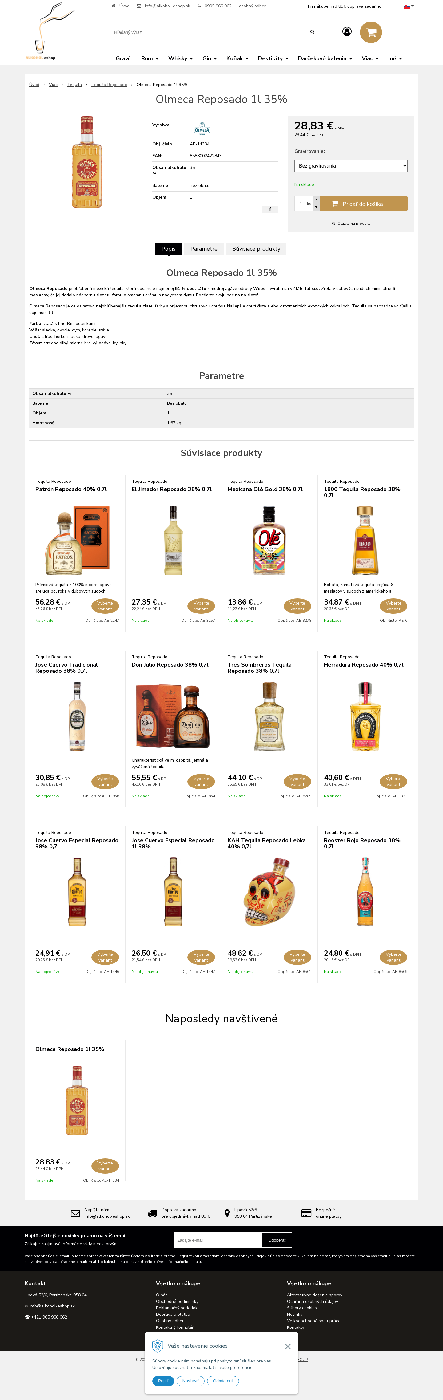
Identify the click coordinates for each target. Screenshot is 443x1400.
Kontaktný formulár (175, 1327)
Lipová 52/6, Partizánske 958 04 (56, 1295)
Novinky (294, 1314)
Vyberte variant (105, 606)
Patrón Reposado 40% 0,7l (71, 489)
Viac (53, 85)
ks (309, 204)
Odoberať (277, 1240)
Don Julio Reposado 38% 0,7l (170, 664)
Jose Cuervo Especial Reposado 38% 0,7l (76, 843)
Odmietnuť (223, 1380)
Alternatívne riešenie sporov (314, 1295)
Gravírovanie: (309, 151)
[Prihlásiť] (347, 32)
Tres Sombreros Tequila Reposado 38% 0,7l (260, 668)
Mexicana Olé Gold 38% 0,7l (265, 489)
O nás (162, 1295)
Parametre (204, 248)
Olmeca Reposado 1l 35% (69, 1049)
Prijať (163, 1380)
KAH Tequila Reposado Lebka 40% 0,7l (267, 843)
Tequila (74, 85)
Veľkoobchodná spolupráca (314, 1321)
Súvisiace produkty (256, 248)
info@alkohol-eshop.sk (167, 6)
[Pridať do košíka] (351, 203)
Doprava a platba (173, 1314)
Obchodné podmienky (177, 1301)
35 (169, 393)
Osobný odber (170, 1321)
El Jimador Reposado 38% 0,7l (172, 489)
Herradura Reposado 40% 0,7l (364, 664)
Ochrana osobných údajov (312, 1301)
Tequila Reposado (109, 85)
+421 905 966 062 (49, 1317)
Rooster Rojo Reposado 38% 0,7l (362, 843)
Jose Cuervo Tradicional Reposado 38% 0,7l (66, 668)
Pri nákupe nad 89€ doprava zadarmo (344, 6)
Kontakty (295, 1327)
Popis (168, 248)
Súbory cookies (302, 1308)
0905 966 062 (218, 6)
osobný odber (252, 6)
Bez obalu (177, 403)
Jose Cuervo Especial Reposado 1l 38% (173, 843)
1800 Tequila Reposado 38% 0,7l (362, 492)
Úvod (124, 6)
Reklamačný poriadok (177, 1308)
